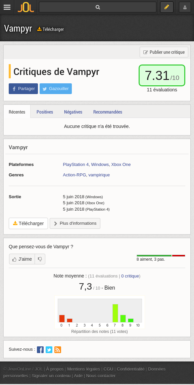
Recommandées (107, 112)
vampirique (99, 174)
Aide (78, 375)
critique (130, 276)
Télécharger (50, 29)
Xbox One (121, 164)
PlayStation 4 (76, 164)
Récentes (17, 112)
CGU (108, 369)
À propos (55, 369)
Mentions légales (83, 369)
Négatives (73, 112)
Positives (45, 112)
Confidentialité (131, 369)
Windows (100, 164)
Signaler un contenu (51, 375)
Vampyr (18, 28)
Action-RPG (74, 174)
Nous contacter (101, 375)
